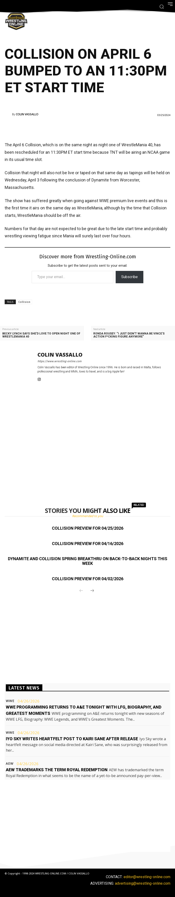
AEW (9, 763)
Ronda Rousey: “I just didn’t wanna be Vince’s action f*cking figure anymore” (129, 335)
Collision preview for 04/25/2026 (87, 528)
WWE (10, 701)
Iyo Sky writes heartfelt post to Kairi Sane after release (72, 738)
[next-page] (92, 591)
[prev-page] (81, 591)
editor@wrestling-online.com (147, 877)
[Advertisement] (81, 128)
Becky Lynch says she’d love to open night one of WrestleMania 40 (41, 335)
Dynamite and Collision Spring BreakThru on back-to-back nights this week (87, 561)
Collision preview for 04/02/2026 (87, 578)
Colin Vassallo (27, 114)
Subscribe (129, 277)
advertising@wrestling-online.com (142, 883)
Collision (24, 302)
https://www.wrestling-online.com (59, 361)
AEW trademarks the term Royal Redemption (57, 769)
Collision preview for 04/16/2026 (87, 543)
